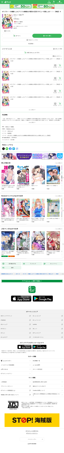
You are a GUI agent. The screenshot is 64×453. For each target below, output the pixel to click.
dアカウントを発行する (32, 431)
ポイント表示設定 (37, 369)
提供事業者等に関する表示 (40, 382)
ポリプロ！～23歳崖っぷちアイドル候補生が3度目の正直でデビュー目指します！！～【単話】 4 (36, 97)
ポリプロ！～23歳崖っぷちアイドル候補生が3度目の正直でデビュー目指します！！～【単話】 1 (36, 58)
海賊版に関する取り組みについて (10, 394)
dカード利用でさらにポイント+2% (20, 26)
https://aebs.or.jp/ (26, 407)
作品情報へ (31, 43)
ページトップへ (32, 439)
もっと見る (58, 163)
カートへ (18, 35)
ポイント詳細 (17, 23)
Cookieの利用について (39, 390)
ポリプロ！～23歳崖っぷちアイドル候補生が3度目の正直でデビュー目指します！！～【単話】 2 (36, 71)
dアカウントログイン (6, 373)
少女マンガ (10, 131)
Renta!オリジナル (11, 128)
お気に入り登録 (58, 48)
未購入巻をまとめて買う (33, 52)
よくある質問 (36, 365)
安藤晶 (20, 14)
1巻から (54, 56)
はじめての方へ (6, 361)
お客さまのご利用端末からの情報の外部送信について (46, 394)
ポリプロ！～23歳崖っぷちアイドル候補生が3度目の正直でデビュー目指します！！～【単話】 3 (36, 84)
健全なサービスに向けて (39, 386)
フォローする (23, 15)
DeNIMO (9, 133)
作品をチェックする (33, 40)
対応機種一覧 (36, 360)
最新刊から (59, 56)
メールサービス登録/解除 (7, 365)
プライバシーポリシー (7, 386)
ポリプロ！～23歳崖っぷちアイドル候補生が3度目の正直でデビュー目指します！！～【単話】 (29, 135)
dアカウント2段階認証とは (8, 390)
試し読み (8, 30)
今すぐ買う (48, 35)
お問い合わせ (4, 369)
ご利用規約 (4, 382)
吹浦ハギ (16, 14)
